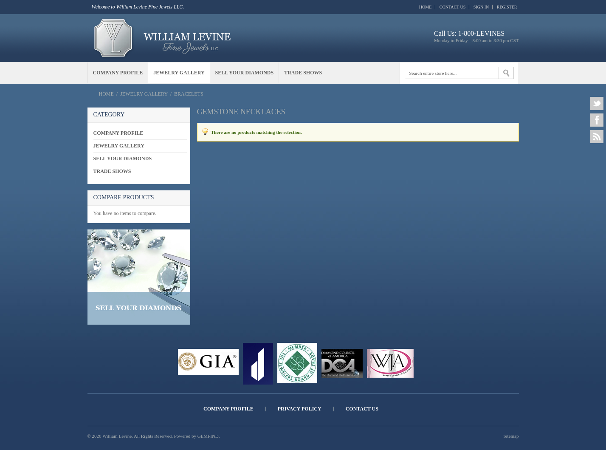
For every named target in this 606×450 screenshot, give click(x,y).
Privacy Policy (299, 409)
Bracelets (188, 94)
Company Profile (228, 409)
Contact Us (453, 7)
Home (425, 7)
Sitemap (511, 436)
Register (507, 7)
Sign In (481, 7)
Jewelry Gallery (143, 94)
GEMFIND (208, 436)
